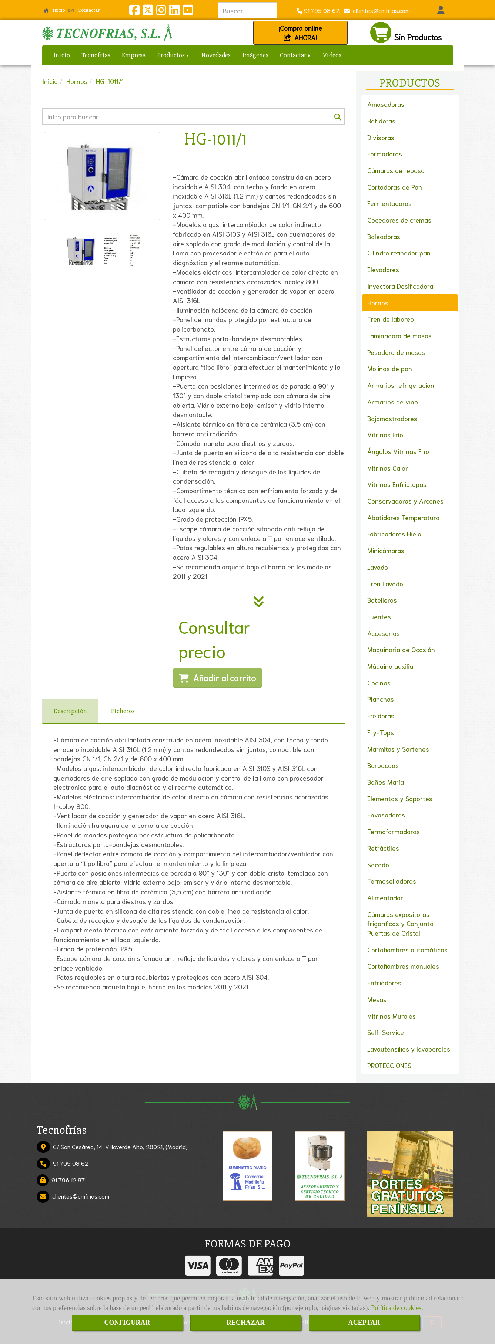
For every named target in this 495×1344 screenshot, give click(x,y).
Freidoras (380, 715)
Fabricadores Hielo (394, 533)
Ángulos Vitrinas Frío (398, 451)
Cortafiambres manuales (403, 965)
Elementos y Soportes (399, 798)
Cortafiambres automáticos (407, 949)
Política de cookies (396, 1307)
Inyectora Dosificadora (400, 285)
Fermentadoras (389, 203)
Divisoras (380, 137)
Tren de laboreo (390, 318)
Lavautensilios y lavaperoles (408, 1048)
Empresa (134, 55)
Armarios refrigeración (400, 384)
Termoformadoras (393, 831)
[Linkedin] (174, 12)
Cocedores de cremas (399, 219)
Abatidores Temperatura (403, 517)
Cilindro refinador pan (399, 252)
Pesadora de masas (396, 352)
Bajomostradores (392, 418)
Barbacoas (383, 765)
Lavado (377, 566)
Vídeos (332, 55)
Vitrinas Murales (391, 1015)
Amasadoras (385, 103)
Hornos (377, 302)
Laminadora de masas (399, 335)
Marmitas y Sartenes (398, 748)
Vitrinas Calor (387, 467)
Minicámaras (385, 550)
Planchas (380, 698)
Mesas (377, 999)
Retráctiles (383, 847)
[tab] (70, 711)
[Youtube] (188, 12)
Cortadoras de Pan (394, 186)
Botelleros (382, 599)
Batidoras (381, 120)
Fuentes (379, 616)
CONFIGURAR (127, 1322)
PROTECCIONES (389, 1065)
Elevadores (383, 269)
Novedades (216, 55)
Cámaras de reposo (396, 170)
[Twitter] (148, 12)
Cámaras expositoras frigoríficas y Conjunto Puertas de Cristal (400, 923)
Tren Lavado (385, 583)
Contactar (84, 10)
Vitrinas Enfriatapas (397, 484)
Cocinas (379, 682)
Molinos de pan (389, 368)
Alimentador (385, 897)
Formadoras (384, 153)
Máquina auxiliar (391, 665)
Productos (173, 55)
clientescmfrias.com (380, 10)
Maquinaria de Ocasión (401, 649)
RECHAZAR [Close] (246, 1322)
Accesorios (383, 633)
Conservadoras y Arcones (405, 500)
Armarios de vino (392, 401)
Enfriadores (384, 982)
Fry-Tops (380, 732)
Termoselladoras (391, 880)
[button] (441, 10)
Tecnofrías (95, 55)
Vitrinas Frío (385, 434)
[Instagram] (161, 12)
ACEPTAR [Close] (364, 1322)
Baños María (385, 781)
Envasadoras (386, 814)
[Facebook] (134, 12)
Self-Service (385, 1032)
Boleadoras (383, 236)
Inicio (55, 10)
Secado (378, 864)
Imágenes (255, 55)
